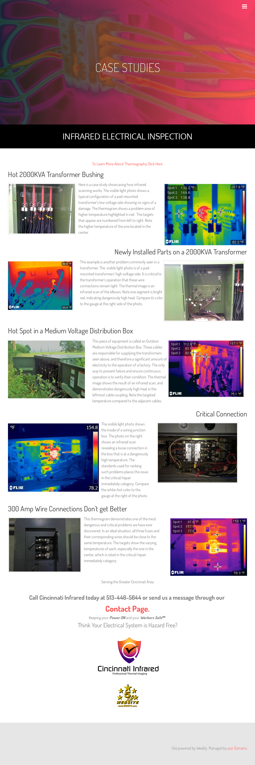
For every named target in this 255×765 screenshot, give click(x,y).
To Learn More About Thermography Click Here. (127, 163)
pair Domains (237, 748)
